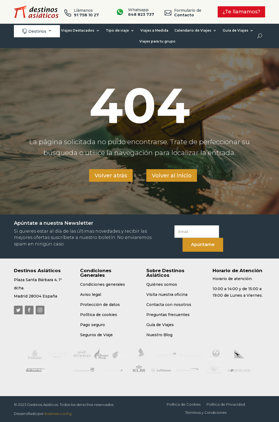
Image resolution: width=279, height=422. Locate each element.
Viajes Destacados (77, 30)
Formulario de (187, 12)
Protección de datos (100, 304)
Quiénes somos (161, 284)
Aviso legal (90, 294)
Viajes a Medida (154, 30)
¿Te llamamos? (241, 12)
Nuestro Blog (159, 334)
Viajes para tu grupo (157, 41)
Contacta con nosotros (168, 304)
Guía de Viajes (235, 30)
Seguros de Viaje (96, 334)
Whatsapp (141, 12)
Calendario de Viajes (192, 30)
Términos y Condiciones (205, 413)
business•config (58, 413)
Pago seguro (92, 324)
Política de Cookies (184, 404)
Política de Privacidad (226, 404)
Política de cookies (98, 314)
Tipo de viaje (117, 30)
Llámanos (86, 12)
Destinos (34, 31)
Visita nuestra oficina (166, 294)
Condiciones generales (102, 284)
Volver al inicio (172, 175)
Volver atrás (111, 175)
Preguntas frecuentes (168, 314)
